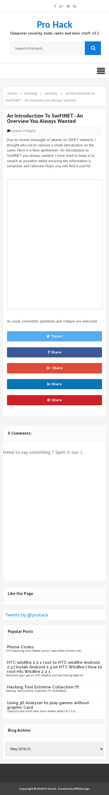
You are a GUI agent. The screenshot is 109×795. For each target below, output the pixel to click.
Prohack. (51, 788)
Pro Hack (54, 24)
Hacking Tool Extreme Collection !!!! (43, 687)
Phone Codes (20, 647)
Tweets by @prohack (26, 615)
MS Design (82, 788)
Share (54, 352)
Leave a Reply (23, 131)
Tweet (54, 336)
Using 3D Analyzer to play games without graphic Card (48, 705)
